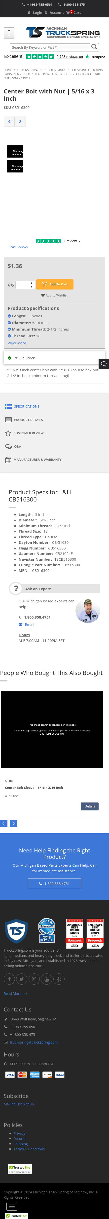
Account (54, 12)
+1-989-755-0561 (40, 4)
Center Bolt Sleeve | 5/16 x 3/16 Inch (34, 788)
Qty (11, 284)
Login (35, 12)
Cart (73, 12)
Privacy (19, 1133)
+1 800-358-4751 (23, 1034)
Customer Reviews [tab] (25, 433)
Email (26, 624)
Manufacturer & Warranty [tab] (33, 460)
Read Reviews (18, 247)
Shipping (21, 1143)
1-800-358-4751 (75, 4)
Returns (20, 1138)
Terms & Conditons (29, 1149)
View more (17, 342)
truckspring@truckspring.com (34, 1042)
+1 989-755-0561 (23, 1026)
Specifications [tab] (22, 407)
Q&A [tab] (13, 446)
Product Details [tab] (24, 420)
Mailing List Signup (19, 1104)
